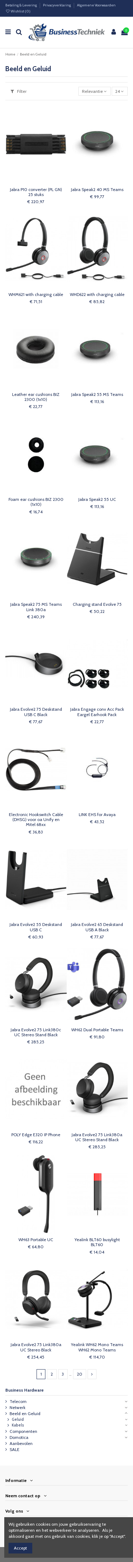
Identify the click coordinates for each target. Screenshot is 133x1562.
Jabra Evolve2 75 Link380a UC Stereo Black (36, 1347)
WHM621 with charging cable (36, 294)
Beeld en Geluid (25, 1413)
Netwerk (18, 1407)
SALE (15, 1449)
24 (119, 91)
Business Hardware (24, 1390)
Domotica (19, 1437)
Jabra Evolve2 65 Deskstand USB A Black (97, 927)
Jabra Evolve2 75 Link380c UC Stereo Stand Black (36, 1032)
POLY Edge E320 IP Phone (35, 1134)
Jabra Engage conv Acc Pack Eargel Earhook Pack (97, 711)
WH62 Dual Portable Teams (97, 1029)
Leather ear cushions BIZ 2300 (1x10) (36, 397)
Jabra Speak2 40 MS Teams (97, 189)
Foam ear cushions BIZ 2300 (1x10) (36, 502)
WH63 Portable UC (35, 1239)
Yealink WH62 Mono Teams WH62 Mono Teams (97, 1347)
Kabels (18, 1425)
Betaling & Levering (21, 5)
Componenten (23, 1431)
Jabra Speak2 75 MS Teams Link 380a (36, 607)
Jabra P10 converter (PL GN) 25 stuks (36, 192)
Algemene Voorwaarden (96, 5)
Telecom (18, 1401)
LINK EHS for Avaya (97, 814)
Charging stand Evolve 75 (97, 604)
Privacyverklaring (57, 5)
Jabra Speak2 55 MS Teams (97, 394)
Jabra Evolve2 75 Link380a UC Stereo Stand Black (97, 1137)
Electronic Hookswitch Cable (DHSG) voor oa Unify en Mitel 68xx (36, 819)
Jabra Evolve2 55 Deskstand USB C (36, 927)
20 (79, 1374)
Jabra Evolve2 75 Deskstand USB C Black (36, 711)
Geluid (18, 1419)
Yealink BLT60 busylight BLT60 (97, 1242)
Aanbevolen (21, 1443)
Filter (19, 91)
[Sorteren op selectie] (94, 91)
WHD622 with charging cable (97, 294)
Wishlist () (18, 11)
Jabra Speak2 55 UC (97, 499)
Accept (20, 1548)
